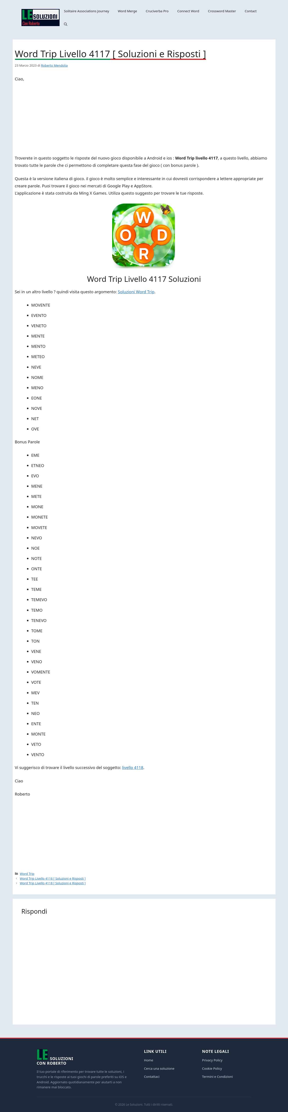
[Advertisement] (144, 119)
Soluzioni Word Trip (136, 291)
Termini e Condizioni (217, 1076)
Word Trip (27, 874)
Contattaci (152, 1076)
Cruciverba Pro (157, 11)
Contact (250, 11)
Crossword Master (222, 11)
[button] (66, 24)
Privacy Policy (212, 1060)
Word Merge (127, 11)
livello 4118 (132, 767)
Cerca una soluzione (159, 1068)
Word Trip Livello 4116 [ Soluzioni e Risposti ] (53, 878)
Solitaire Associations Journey (86, 11)
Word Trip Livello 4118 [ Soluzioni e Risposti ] (53, 883)
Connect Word (188, 11)
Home (148, 1060)
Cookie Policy (212, 1068)
